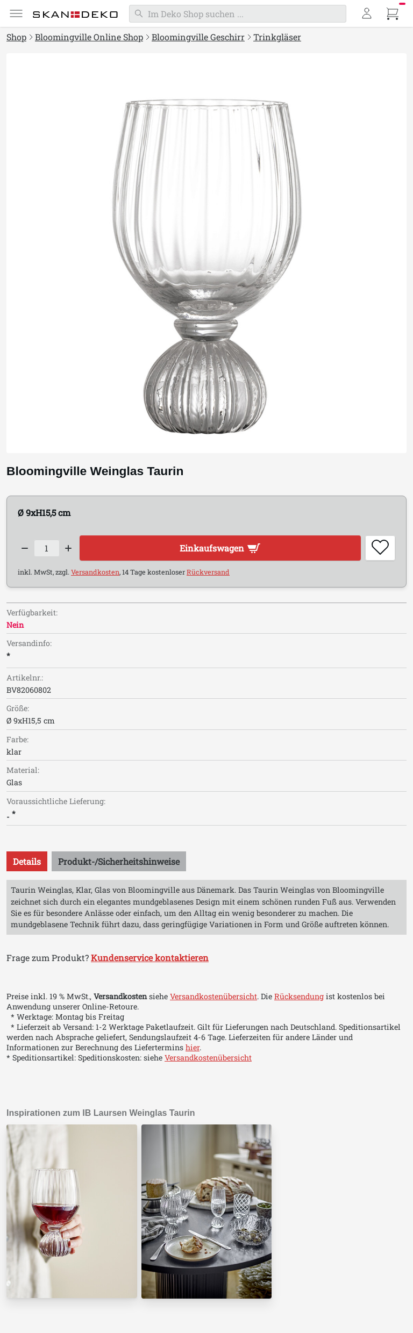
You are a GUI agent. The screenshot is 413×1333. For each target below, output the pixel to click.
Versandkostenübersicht (213, 996)
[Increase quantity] (69, 548)
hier (193, 1047)
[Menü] (16, 13)
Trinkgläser (277, 36)
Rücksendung (299, 996)
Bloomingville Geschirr (198, 36)
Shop (16, 36)
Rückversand (208, 572)
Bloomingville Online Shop (89, 36)
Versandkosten (95, 572)
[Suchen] (237, 14)
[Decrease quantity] (25, 548)
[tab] (26, 861)
